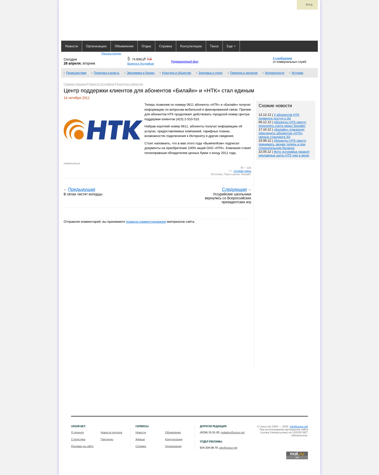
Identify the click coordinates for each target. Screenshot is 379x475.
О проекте (77, 432)
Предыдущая (81, 189)
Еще (231, 46)
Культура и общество (176, 73)
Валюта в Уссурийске (140, 63)
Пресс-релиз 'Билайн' (237, 174)
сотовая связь (242, 171)
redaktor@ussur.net (233, 432)
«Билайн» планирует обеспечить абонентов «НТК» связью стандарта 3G (282, 133)
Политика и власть (106, 73)
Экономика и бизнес (141, 73)
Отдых (146, 46)
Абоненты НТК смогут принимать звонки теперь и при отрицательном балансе (282, 144)
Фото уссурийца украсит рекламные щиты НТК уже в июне (284, 153)
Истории (297, 73)
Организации (96, 46)
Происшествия (76, 73)
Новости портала (111, 432)
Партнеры (107, 439)
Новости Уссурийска (101, 84)
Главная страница (75, 84)
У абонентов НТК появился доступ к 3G (279, 116)
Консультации (191, 46)
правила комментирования (146, 221)
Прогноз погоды (111, 53)
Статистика (78, 439)
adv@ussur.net (228, 447)
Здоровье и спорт (211, 73)
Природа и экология (244, 73)
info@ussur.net (299, 426)
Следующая (234, 189)
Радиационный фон (184, 61)
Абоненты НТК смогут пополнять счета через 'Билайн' (282, 124)
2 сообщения (282, 58)
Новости (71, 46)
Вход (309, 4)
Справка (165, 46)
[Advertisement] (285, 266)
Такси (214, 46)
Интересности (274, 73)
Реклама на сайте (82, 446)
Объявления (124, 46)
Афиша (140, 439)
